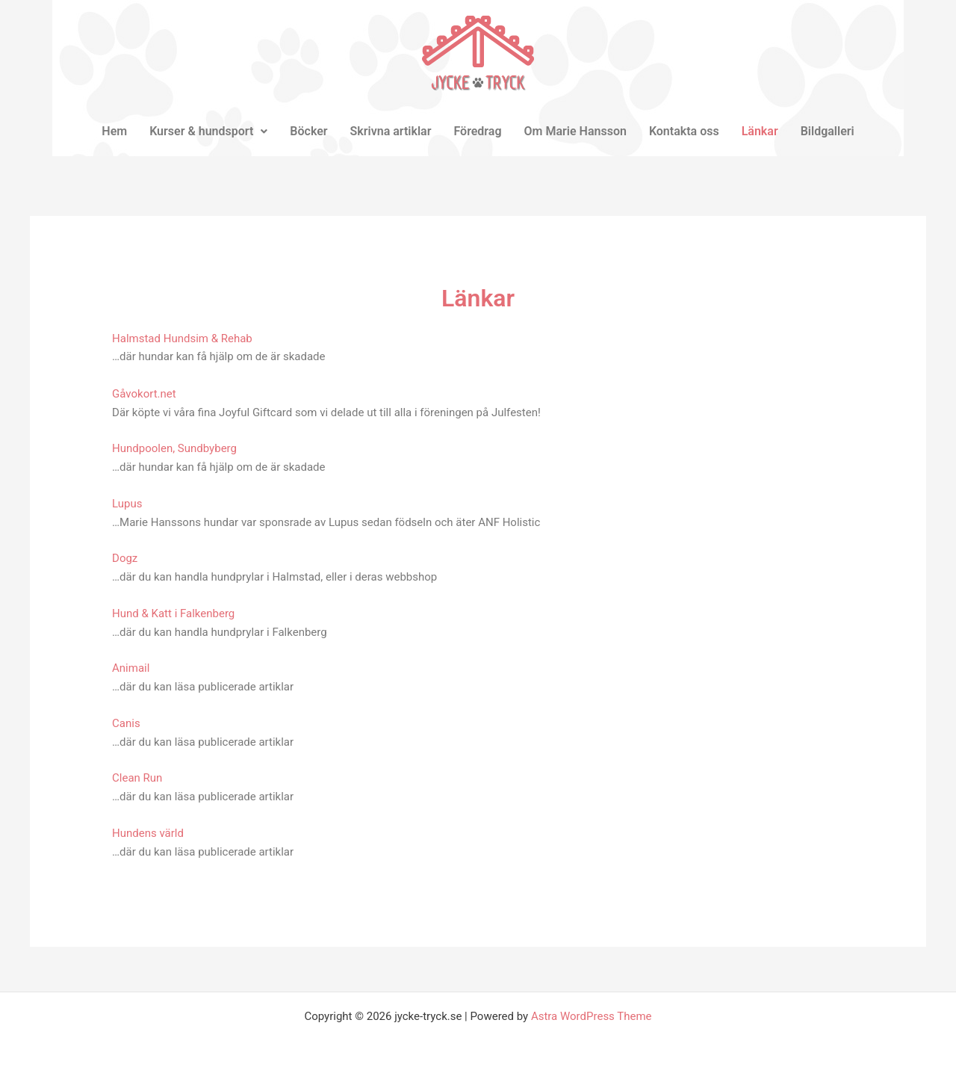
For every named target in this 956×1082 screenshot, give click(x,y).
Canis (126, 723)
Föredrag (477, 131)
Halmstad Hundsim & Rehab (182, 338)
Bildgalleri (827, 131)
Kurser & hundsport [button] (208, 131)
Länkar (760, 131)
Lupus (127, 503)
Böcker (308, 131)
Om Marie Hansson (575, 131)
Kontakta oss (684, 131)
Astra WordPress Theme (591, 1016)
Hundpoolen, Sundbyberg (174, 448)
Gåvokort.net (144, 394)
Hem (114, 131)
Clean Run (137, 778)
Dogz (124, 558)
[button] (208, 131)
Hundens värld (148, 833)
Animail (130, 668)
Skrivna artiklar (391, 131)
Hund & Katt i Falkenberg (173, 613)
